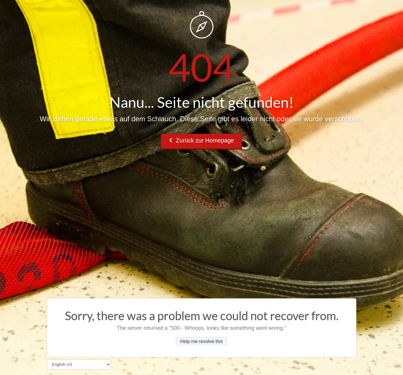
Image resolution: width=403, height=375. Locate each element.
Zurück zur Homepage (201, 140)
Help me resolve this (201, 341)
